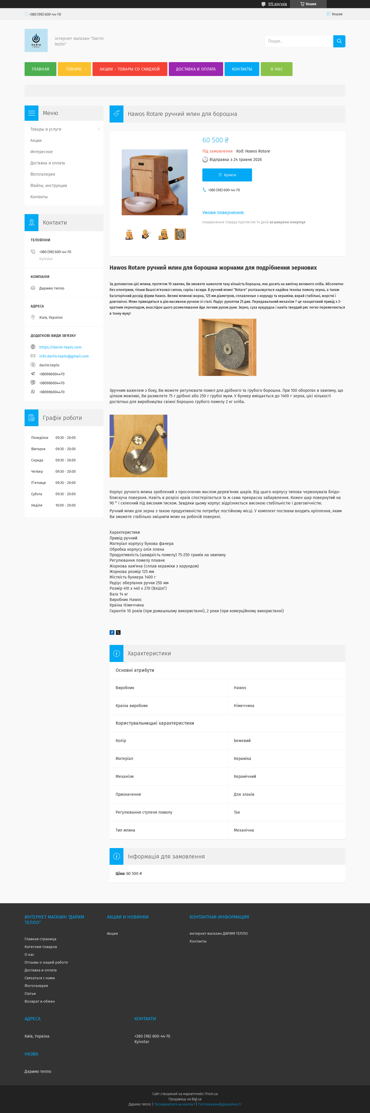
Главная (40, 69)
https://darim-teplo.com (60, 347)
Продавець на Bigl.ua (185, 1099)
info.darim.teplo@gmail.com (64, 356)
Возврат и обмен (40, 1001)
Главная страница (40, 939)
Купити (230, 175)
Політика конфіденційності (219, 1104)
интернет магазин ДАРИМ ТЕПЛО (219, 933)
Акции (36, 140)
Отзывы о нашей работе (46, 962)
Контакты (242, 69)
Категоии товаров (41, 947)
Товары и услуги (45, 129)
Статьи (30, 993)
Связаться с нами (40, 978)
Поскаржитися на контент (174, 1104)
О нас (277, 69)
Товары (74, 69)
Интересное (41, 151)
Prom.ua (211, 1094)
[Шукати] (339, 41)
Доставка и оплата (196, 69)
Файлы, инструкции (48, 185)
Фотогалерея (42, 174)
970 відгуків (277, 4)
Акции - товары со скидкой (130, 69)
